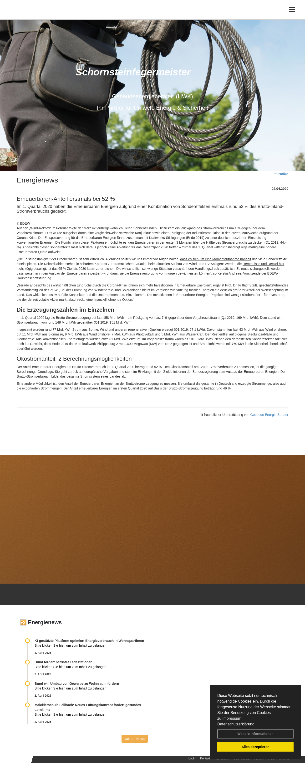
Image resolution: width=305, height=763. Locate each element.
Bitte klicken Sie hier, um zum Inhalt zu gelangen (70, 645)
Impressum (231, 718)
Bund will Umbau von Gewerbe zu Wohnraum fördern (77, 683)
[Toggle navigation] (292, 14)
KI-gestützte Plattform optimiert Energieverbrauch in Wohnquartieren (89, 641)
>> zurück (281, 174)
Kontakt (205, 758)
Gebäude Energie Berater (269, 415)
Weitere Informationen (255, 734)
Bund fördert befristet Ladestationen (63, 662)
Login (191, 758)
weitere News (135, 739)
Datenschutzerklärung (235, 724)
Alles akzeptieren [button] (255, 747)
